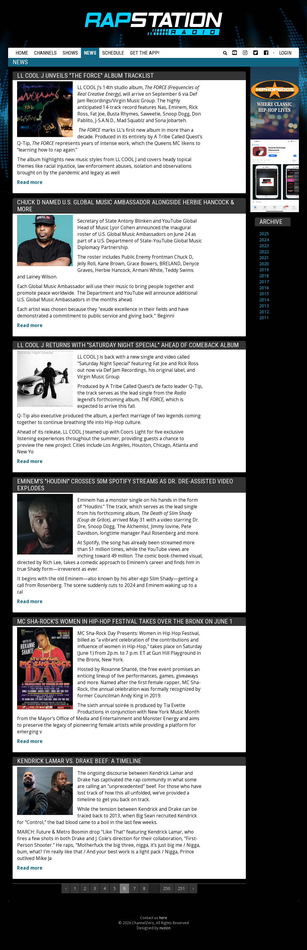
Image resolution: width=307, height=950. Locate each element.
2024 (264, 239)
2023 (264, 245)
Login (285, 53)
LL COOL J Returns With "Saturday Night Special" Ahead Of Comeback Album (128, 345)
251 (181, 888)
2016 (264, 287)
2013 (264, 305)
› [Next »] (193, 888)
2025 (264, 233)
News (90, 53)
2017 (264, 281)
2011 (264, 317)
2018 (264, 275)
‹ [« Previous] (65, 888)
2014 (264, 299)
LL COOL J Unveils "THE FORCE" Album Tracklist (85, 75)
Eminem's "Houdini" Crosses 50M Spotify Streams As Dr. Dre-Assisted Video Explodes (125, 485)
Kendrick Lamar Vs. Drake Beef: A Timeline (79, 761)
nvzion (165, 927)
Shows (70, 53)
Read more (30, 182)
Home (22, 53)
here (163, 917)
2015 (264, 293)
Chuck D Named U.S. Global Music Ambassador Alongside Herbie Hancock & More (125, 206)
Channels (45, 53)
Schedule (113, 53)
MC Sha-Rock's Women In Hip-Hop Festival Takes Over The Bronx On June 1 (124, 621)
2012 (264, 311)
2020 (264, 263)
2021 (264, 257)
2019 (264, 269)
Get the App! (144, 53)
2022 (264, 251)
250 (166, 888)
